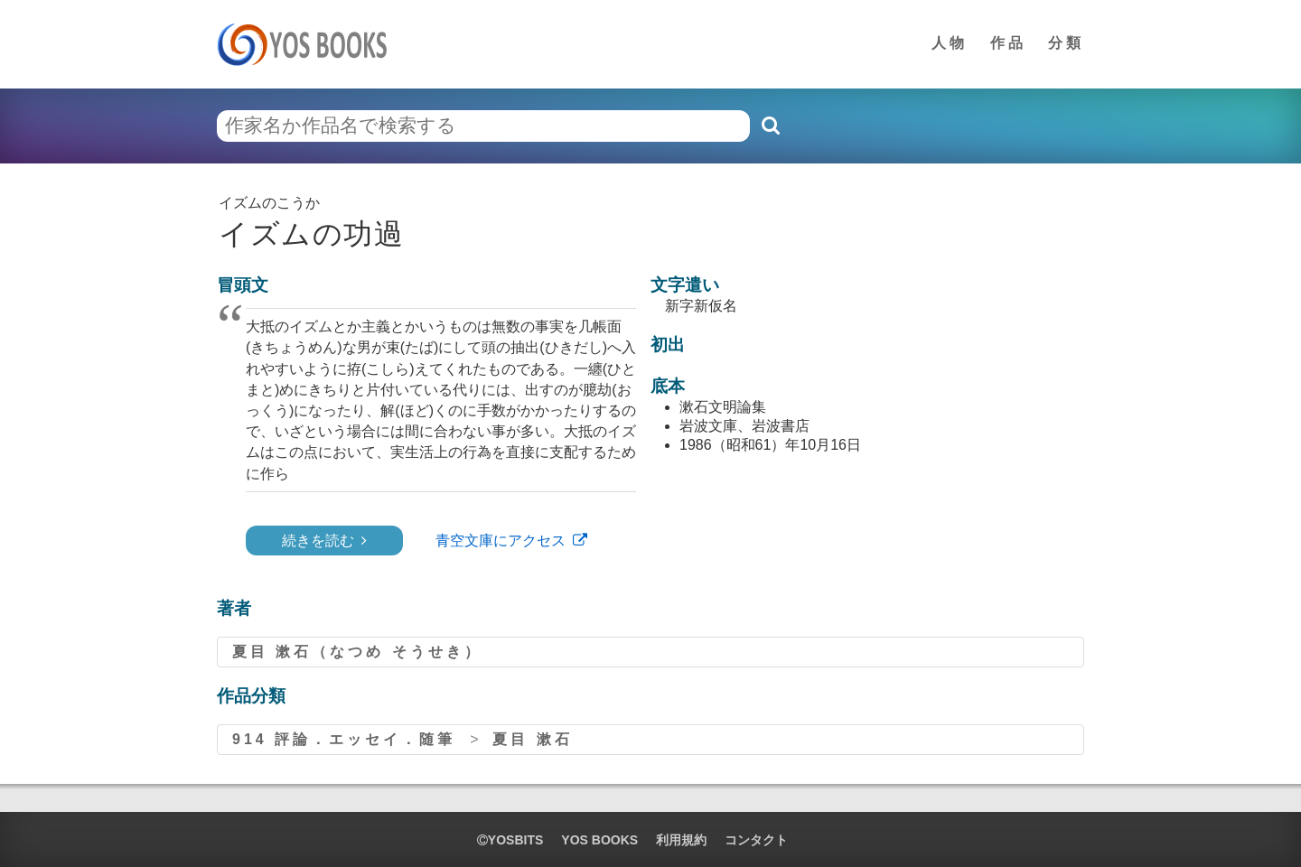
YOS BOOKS (599, 840)
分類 (1066, 43)
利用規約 (681, 840)
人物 (949, 43)
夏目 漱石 (532, 739)
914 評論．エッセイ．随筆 (343, 739)
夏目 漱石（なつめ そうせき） (357, 651)
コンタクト (756, 840)
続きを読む (318, 540)
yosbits (510, 840)
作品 (1008, 43)
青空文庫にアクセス (500, 540)
